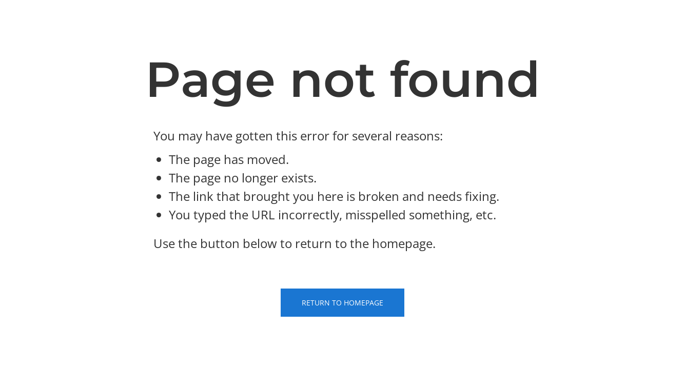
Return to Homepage (342, 303)
